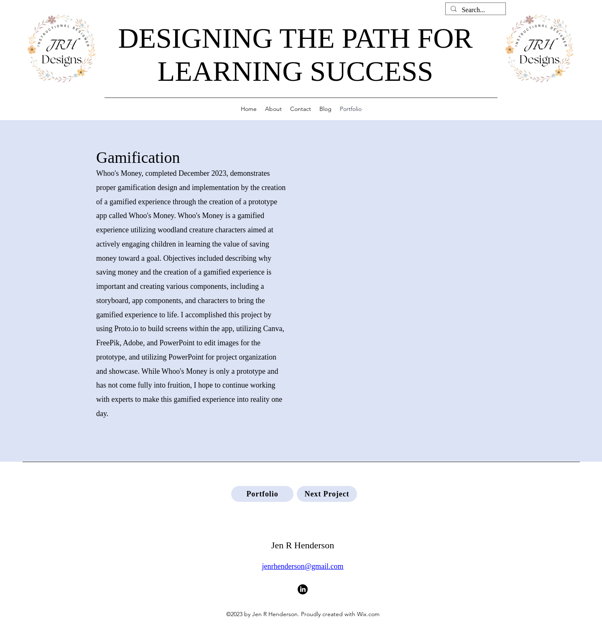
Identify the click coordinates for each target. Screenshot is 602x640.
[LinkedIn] (303, 589)
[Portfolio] (262, 494)
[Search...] (475, 10)
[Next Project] (327, 494)
